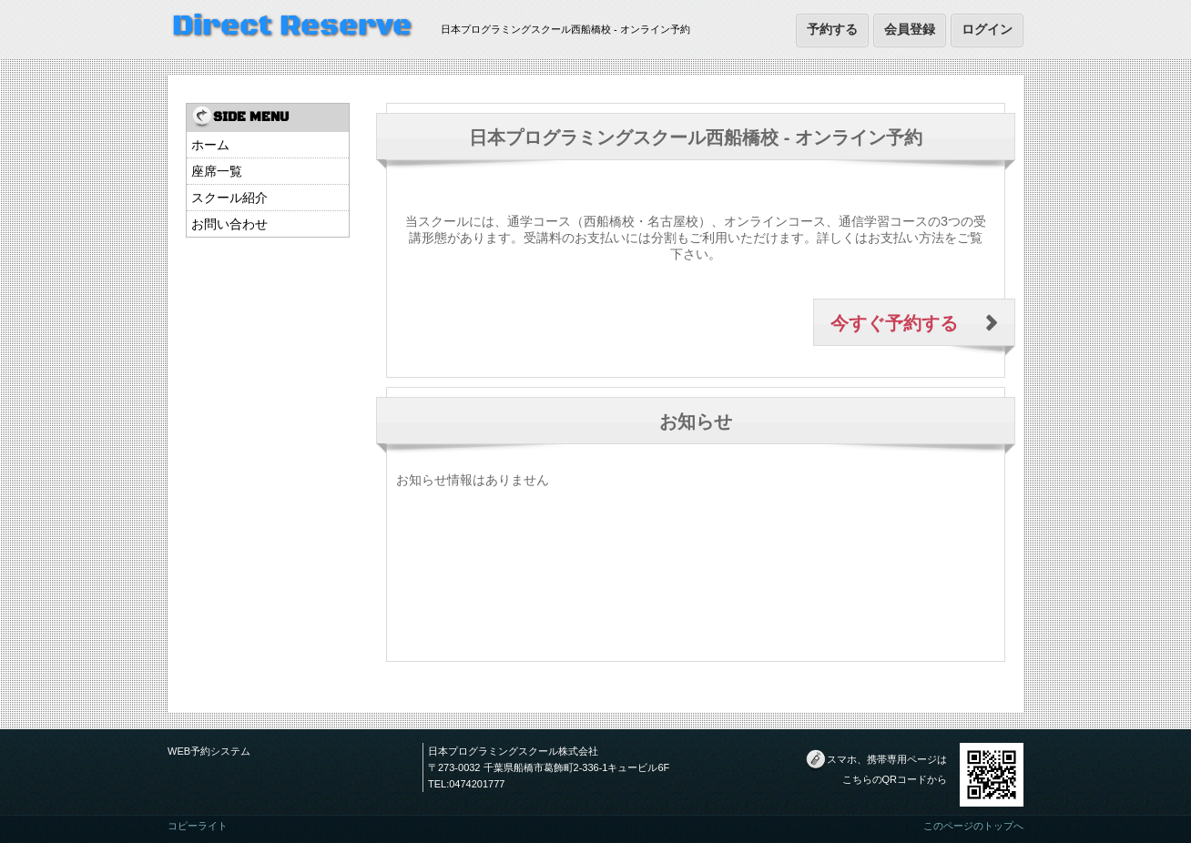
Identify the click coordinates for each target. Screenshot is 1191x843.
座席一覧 (216, 171)
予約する (832, 29)
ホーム (210, 144)
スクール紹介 (229, 197)
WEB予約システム (209, 751)
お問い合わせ (229, 224)
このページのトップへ (973, 825)
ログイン (987, 29)
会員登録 (909, 29)
